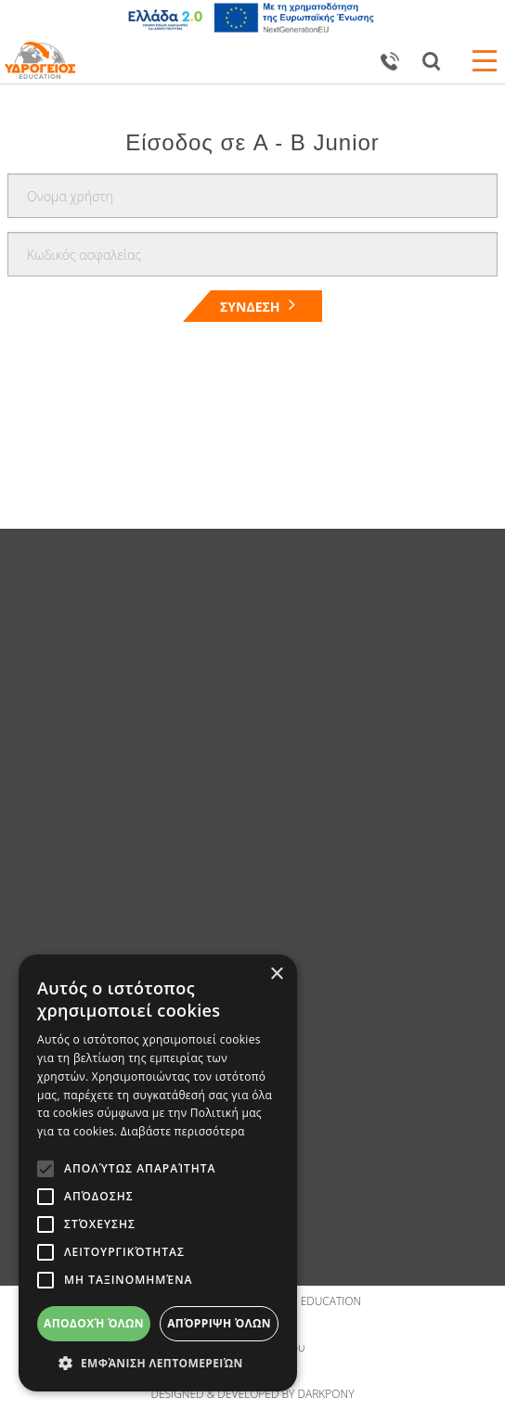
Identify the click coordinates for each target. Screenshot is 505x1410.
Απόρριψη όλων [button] (219, 1323)
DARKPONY (326, 1394)
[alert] (158, 1173)
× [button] (276, 974)
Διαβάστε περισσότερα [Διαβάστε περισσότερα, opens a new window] (183, 1131)
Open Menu (484, 60)
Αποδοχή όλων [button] (94, 1323)
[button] (157, 1363)
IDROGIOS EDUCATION (303, 1301)
